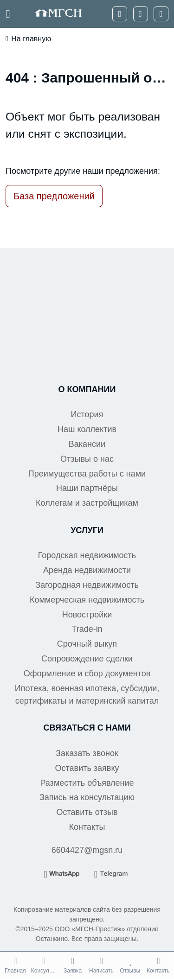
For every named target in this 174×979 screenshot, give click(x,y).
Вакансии (87, 444)
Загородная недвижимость (87, 585)
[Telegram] (161, 13)
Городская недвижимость (87, 555)
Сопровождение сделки (87, 658)
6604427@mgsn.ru (87, 850)
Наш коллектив (87, 429)
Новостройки (87, 614)
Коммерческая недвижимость (87, 599)
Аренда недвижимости (87, 570)
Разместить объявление (87, 783)
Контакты (87, 827)
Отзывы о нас (87, 459)
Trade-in (86, 629)
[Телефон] (119, 13)
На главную (28, 39)
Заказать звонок (87, 753)
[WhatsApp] (140, 13)
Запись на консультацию (87, 797)
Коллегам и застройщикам (87, 503)
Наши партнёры (87, 488)
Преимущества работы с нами (87, 473)
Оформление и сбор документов (87, 673)
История (87, 414)
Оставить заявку (87, 768)
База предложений (54, 196)
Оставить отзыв (87, 812)
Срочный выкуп (87, 643)
